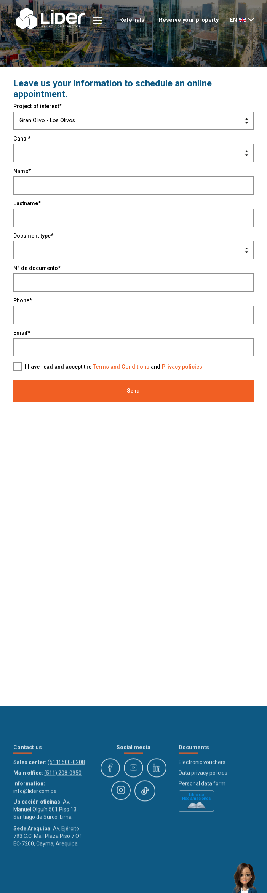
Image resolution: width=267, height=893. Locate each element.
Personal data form (202, 816)
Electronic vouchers (202, 795)
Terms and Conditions (121, 367)
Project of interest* (37, 106)
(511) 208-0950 (63, 805)
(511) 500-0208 (66, 795)
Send (133, 391)
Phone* (22, 300)
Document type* (33, 236)
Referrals (131, 20)
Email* (21, 333)
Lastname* (27, 203)
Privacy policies (182, 367)
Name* (22, 171)
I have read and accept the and (113, 367)
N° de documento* (37, 268)
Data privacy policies (203, 805)
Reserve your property (189, 20)
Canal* (21, 139)
